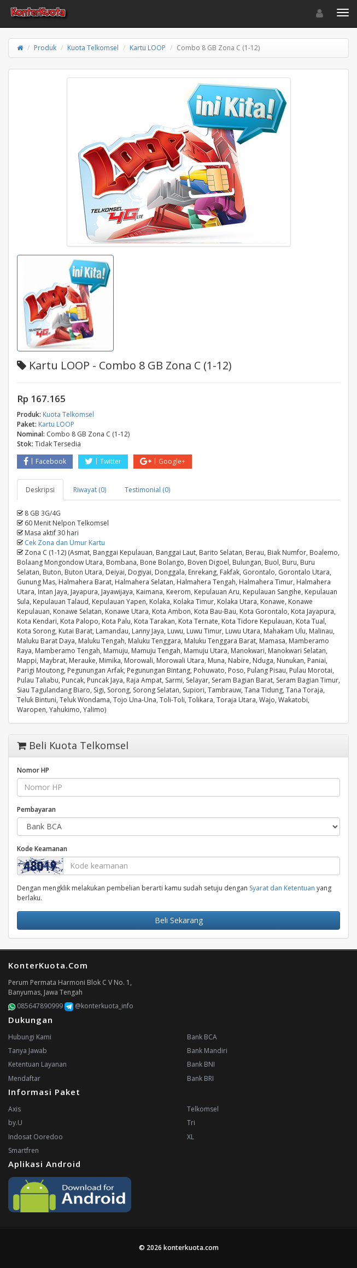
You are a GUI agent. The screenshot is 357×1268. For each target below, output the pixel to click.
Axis (14, 1109)
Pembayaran (36, 809)
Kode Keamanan (42, 848)
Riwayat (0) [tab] (89, 489)
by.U (15, 1122)
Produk (45, 47)
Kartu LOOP (148, 47)
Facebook (45, 461)
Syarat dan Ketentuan (282, 888)
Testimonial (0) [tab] (147, 489)
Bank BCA (202, 1037)
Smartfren (23, 1150)
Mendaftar (24, 1078)
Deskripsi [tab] (40, 489)
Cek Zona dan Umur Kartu (65, 542)
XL (190, 1136)
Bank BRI (200, 1078)
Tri (191, 1122)
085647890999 (35, 1005)
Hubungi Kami (29, 1037)
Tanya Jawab (27, 1050)
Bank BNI (201, 1064)
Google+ (162, 461)
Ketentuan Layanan (37, 1064)
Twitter (103, 461)
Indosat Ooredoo (35, 1136)
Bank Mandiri (207, 1050)
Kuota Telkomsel (93, 47)
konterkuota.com (191, 1247)
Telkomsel (203, 1109)
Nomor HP (33, 770)
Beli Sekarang (179, 920)
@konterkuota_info (99, 1005)
